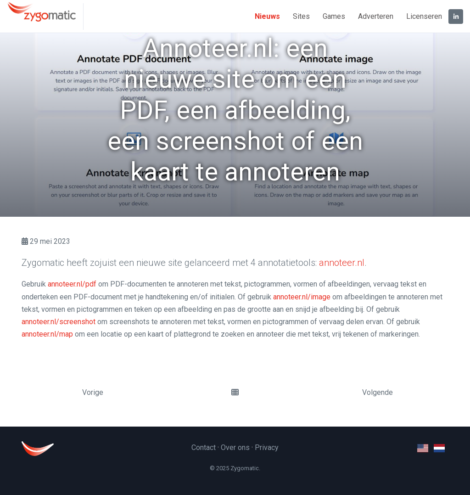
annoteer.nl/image (301, 296)
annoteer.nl (341, 262)
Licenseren (424, 16)
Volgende (377, 392)
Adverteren (375, 16)
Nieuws (267, 16)
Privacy (267, 447)
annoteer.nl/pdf (72, 284)
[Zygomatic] (45, 16)
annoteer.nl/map (47, 334)
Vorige (92, 392)
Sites (301, 16)
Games (334, 16)
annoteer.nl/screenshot (58, 321)
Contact (203, 447)
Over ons (235, 447)
